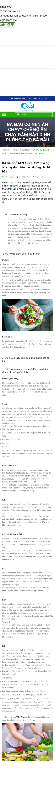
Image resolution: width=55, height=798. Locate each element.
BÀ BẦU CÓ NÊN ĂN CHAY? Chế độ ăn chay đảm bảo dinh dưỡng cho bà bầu (26, 167)
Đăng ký (32, 98)
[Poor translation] (10, 25)
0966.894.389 (19, 98)
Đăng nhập (42, 98)
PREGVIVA (20, 717)
